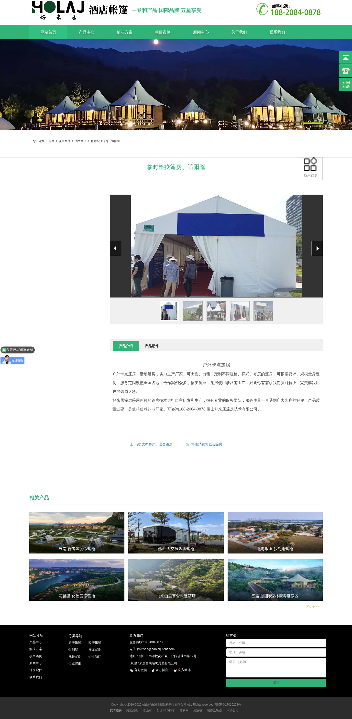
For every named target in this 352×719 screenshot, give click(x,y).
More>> (312, 606)
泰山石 (147, 710)
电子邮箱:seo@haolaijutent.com (152, 649)
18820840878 (153, 642)
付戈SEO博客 (166, 710)
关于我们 (239, 32)
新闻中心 (201, 32)
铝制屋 (73, 649)
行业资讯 (74, 663)
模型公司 (232, 710)
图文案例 (81, 141)
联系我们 (277, 32)
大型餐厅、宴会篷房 (157, 444)
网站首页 (48, 32)
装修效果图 (214, 710)
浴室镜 (197, 710)
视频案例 (74, 656)
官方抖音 (162, 670)
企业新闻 (94, 656)
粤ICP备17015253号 (227, 704)
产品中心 (86, 32)
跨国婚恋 (132, 710)
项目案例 (163, 32)
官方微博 (185, 670)
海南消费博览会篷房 (206, 444)
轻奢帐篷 (94, 642)
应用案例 (311, 167)
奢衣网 (184, 710)
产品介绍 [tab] (126, 346)
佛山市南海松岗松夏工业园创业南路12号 (168, 656)
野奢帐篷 (74, 642)
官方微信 (141, 670)
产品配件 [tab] (152, 346)
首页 (51, 141)
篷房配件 (35, 670)
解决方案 (124, 32)
